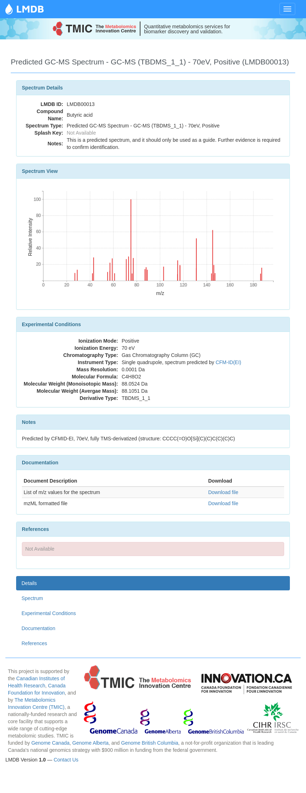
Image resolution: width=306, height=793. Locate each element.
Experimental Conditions (48, 613)
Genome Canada (50, 743)
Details (29, 583)
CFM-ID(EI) (229, 362)
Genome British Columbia (149, 743)
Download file (223, 492)
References (34, 643)
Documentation (38, 628)
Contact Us (66, 760)
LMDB (30, 9)
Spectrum (32, 598)
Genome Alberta (90, 743)
